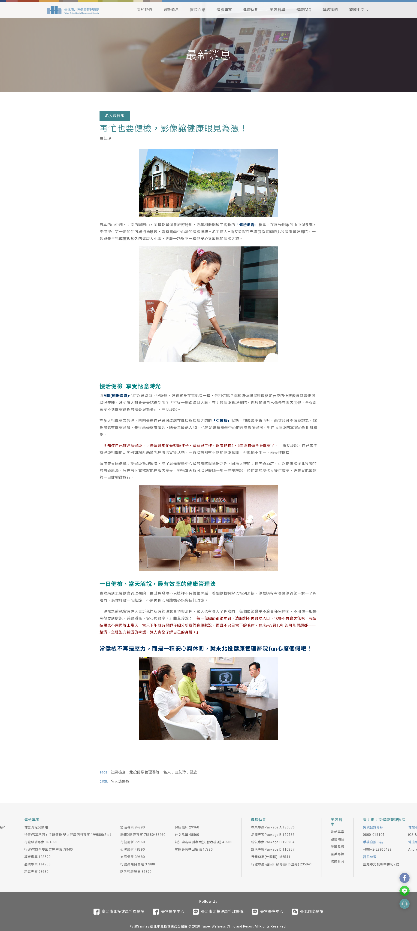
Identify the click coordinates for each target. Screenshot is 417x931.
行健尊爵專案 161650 (40, 842)
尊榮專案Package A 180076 (273, 827)
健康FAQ (303, 10)
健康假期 (251, 10)
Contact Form (404, 904)
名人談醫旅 (114, 116)
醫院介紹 (197, 10)
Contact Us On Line (404, 891)
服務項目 (337, 839)
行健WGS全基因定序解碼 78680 (48, 849)
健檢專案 (224, 10)
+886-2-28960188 (377, 849)
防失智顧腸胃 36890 (135, 871)
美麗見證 (337, 847)
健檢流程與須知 (36, 827)
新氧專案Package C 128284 (272, 842)
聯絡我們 (330, 10)
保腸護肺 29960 (187, 827)
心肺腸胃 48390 (132, 849)
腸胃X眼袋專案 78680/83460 (142, 835)
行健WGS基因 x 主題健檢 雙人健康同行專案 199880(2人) (67, 835)
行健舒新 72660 (132, 842)
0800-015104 (373, 835)
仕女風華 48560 (187, 835)
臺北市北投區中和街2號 (381, 864)
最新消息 (171, 10)
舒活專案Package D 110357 (272, 849)
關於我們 (144, 10)
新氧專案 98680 (36, 871)
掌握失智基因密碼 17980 (194, 849)
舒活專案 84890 (132, 827)
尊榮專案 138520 (37, 857)
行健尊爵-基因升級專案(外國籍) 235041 (281, 864)
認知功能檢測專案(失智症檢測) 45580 (204, 842)
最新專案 (337, 832)
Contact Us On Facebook (404, 878)
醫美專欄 (337, 854)
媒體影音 (337, 861)
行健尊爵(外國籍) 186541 (270, 857)
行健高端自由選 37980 (137, 864)
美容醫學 (277, 10)
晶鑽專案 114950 (37, 864)
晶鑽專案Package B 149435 (272, 835)
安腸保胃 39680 (132, 857)
